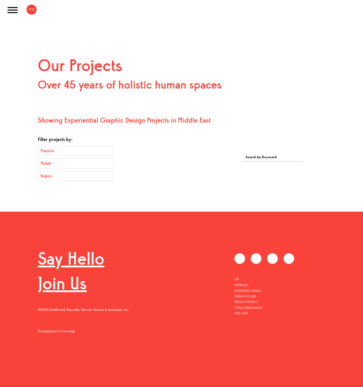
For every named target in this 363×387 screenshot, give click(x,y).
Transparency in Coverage (56, 331)
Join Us (62, 285)
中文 (31, 9)
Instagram (289, 258)
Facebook (239, 258)
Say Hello (71, 260)
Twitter (256, 258)
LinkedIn (272, 258)
